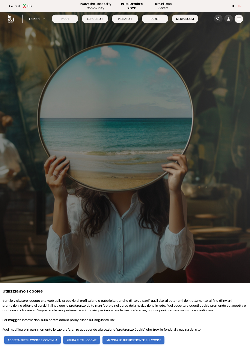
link (112, 320)
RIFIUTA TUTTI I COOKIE (81, 340)
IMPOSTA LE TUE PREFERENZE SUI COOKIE (133, 340)
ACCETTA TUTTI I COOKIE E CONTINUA (32, 340)
